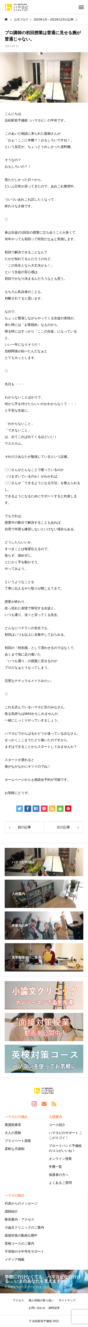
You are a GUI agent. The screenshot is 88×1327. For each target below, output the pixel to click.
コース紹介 (57, 1125)
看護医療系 (13, 1125)
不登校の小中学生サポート (24, 1251)
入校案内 (55, 1117)
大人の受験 (13, 1133)
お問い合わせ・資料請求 (44, 1308)
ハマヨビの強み (16, 1117)
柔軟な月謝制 (14, 1149)
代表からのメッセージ (21, 1203)
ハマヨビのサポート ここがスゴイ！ (66, 1135)
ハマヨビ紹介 (14, 1195)
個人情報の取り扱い (41, 1300)
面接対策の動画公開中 (21, 1235)
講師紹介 (11, 1211)
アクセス (18, 1300)
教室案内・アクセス (19, 1219)
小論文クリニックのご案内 (24, 1227)
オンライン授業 (60, 1159)
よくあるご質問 (60, 1183)
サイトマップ (67, 1300)
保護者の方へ (59, 1175)
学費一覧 (55, 1167)
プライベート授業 (18, 1141)
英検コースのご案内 (19, 1243)
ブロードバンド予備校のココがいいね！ (65, 1148)
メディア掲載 (14, 1259)
